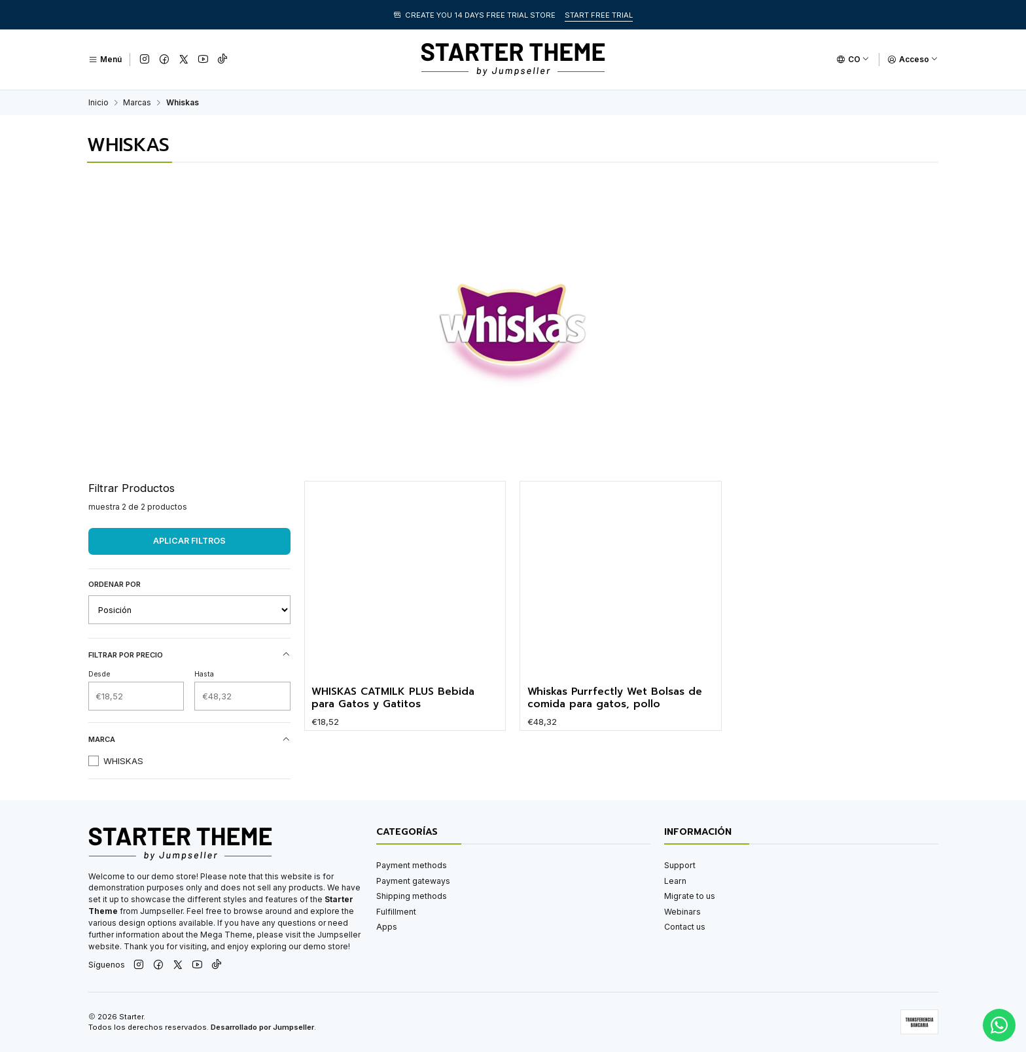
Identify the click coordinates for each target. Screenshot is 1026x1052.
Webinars (682, 912)
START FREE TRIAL (599, 15)
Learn (675, 881)
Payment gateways (413, 881)
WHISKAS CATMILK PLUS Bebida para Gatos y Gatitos (392, 717)
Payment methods (411, 865)
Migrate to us (689, 896)
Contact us (684, 927)
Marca (189, 740)
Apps (386, 927)
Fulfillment (396, 912)
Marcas (137, 103)
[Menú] (105, 59)
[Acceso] (912, 59)
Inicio (98, 103)
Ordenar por (114, 584)
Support (680, 865)
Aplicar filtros (189, 541)
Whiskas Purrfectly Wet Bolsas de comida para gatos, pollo (614, 731)
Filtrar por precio (189, 654)
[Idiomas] (853, 59)
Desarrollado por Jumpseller (262, 1027)
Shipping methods (411, 896)
